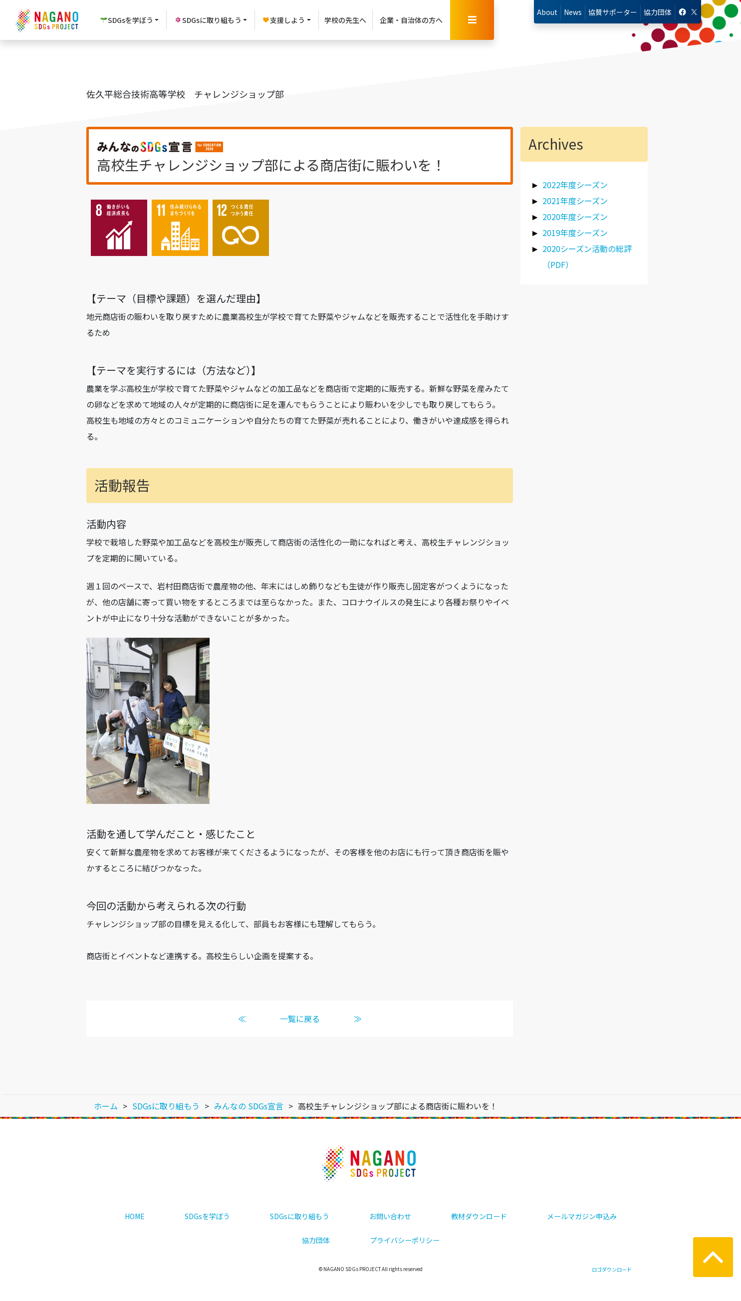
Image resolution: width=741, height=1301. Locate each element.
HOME (135, 1216)
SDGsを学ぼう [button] (126, 20)
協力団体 (658, 12)
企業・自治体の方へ (411, 20)
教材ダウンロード (479, 1216)
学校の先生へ (345, 20)
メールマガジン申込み (582, 1216)
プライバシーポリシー (405, 1240)
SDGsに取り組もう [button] (208, 20)
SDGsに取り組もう (299, 1216)
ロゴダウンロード (612, 1269)
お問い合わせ (390, 1216)
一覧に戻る (299, 1019)
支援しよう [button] (283, 20)
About (547, 12)
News (573, 12)
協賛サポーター (612, 12)
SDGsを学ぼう (207, 1216)
